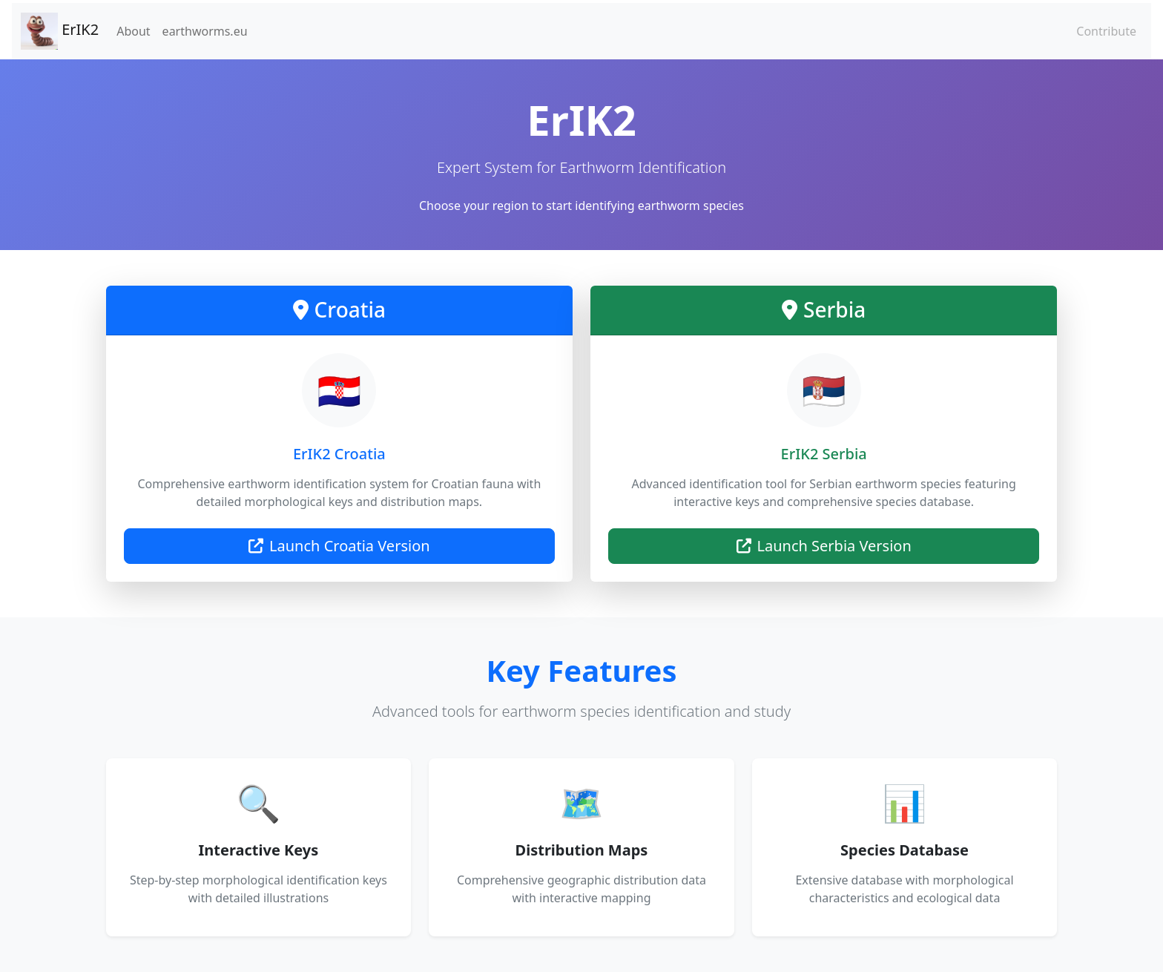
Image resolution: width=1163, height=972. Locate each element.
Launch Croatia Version (339, 546)
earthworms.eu (205, 31)
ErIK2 (60, 31)
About (133, 31)
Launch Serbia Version (824, 546)
